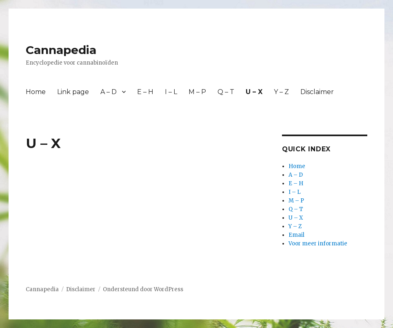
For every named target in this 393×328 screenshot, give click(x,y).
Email (296, 234)
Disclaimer (317, 92)
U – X (254, 92)
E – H (145, 92)
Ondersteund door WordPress (143, 289)
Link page (73, 92)
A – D (108, 92)
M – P (197, 92)
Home (36, 92)
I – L (171, 92)
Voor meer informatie (318, 243)
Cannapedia (61, 50)
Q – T (226, 92)
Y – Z (281, 92)
